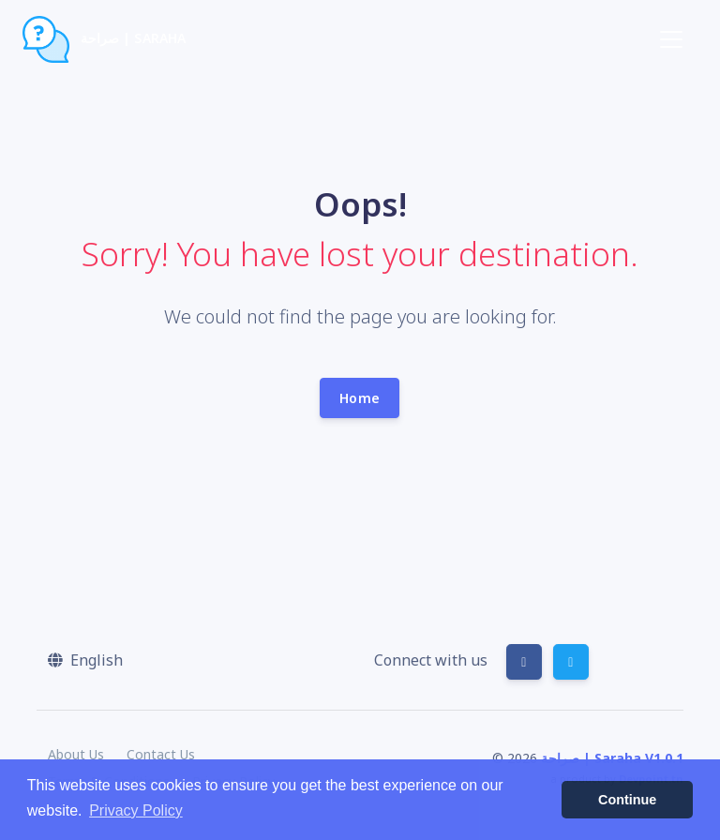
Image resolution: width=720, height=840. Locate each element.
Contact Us (161, 754)
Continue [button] (627, 799)
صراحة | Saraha (104, 39)
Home (359, 398)
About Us (76, 754)
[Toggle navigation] (671, 39)
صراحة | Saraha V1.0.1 (612, 758)
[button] (85, 660)
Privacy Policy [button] (136, 810)
